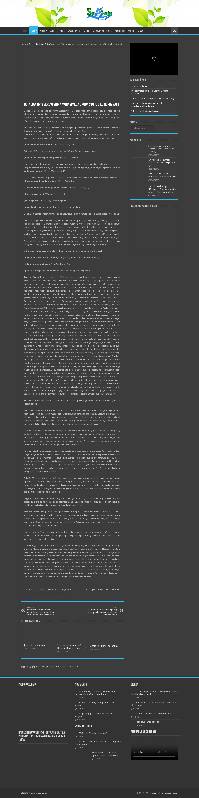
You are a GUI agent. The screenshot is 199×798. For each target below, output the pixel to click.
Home (23, 44)
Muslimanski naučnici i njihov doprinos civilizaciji (105, 754)
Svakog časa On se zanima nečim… (154, 713)
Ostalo (131, 31)
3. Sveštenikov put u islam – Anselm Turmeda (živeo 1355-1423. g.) (161, 149)
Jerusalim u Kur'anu (34, 645)
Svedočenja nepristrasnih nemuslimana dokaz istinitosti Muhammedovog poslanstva (43, 611)
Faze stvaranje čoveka (147, 721)
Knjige (62, 31)
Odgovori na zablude (102, 31)
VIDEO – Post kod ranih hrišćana (145, 111)
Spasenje (154, 793)
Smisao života (74, 31)
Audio (53, 31)
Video (42, 31)
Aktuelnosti (120, 31)
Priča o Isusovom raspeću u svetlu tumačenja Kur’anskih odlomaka (95, 693)
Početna (25, 30)
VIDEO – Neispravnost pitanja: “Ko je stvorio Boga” (153, 98)
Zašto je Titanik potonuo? (104, 645)
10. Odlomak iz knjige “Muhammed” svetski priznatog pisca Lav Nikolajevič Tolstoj (162, 189)
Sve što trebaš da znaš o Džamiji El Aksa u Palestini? (71, 646)
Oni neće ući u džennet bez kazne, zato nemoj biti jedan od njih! (162, 163)
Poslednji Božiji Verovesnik (48, 44)
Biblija (86, 31)
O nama (141, 31)
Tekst (33, 31)
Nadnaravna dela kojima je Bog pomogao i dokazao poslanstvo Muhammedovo (101, 611)
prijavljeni (50, 666)
